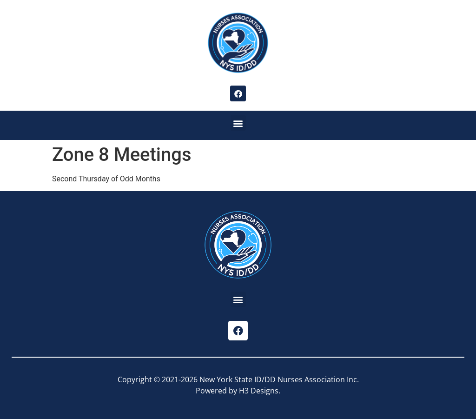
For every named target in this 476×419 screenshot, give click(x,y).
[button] (238, 123)
